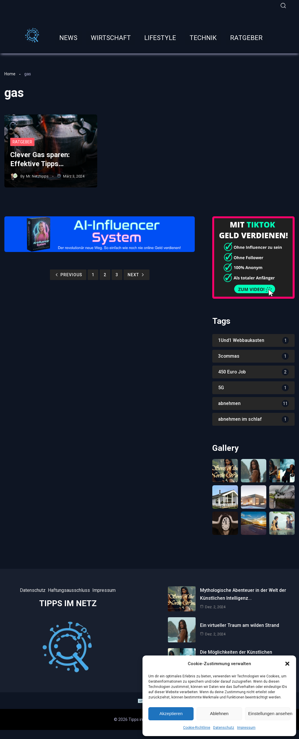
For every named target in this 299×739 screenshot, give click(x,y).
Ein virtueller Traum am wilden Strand (239, 625)
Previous (68, 274)
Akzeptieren (170, 713)
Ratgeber (23, 142)
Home (9, 74)
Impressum (246, 728)
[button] (287, 664)
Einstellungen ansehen (269, 713)
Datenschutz (223, 728)
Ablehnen (219, 713)
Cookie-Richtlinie (196, 728)
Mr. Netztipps (37, 176)
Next (136, 274)
